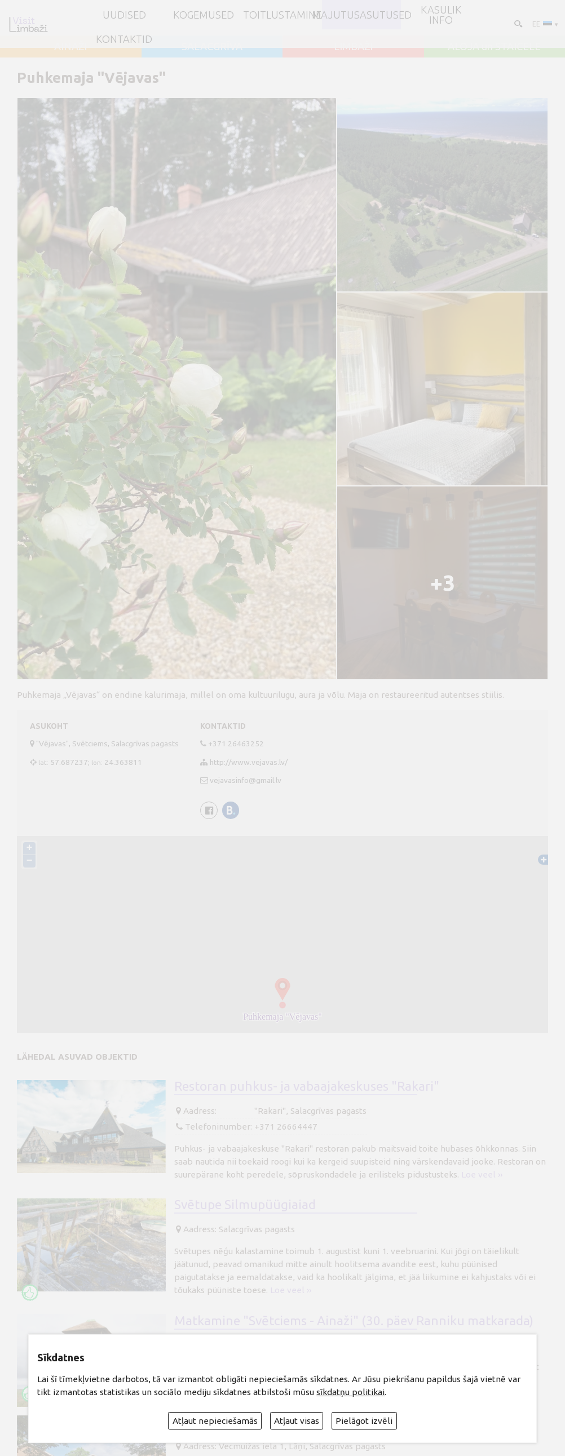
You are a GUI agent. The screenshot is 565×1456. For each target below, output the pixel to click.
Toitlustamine (282, 15)
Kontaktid (124, 39)
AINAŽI (70, 46)
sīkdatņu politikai (350, 1392)
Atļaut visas (296, 1421)
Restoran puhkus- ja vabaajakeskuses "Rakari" (306, 1086)
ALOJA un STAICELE (494, 46)
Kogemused (203, 15)
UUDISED (124, 15)
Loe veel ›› (481, 1174)
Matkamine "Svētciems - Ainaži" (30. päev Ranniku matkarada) (353, 1320)
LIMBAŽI (353, 46)
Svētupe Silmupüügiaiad (245, 1204)
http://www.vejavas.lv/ (249, 762)
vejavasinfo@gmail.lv (245, 780)
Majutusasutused (362, 15)
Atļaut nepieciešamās (215, 1421)
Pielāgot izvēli (364, 1421)
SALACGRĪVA (212, 46)
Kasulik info (441, 15)
